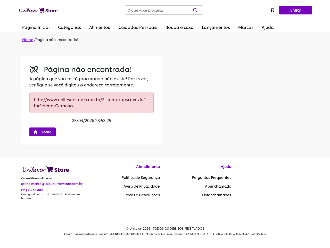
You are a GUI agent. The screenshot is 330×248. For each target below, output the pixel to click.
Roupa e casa (180, 27)
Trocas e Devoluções (142, 195)
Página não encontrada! (57, 39)
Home (27, 39)
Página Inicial (36, 27)
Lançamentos (216, 27)
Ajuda (268, 27)
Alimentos (99, 27)
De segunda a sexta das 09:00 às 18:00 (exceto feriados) (50, 196)
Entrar (295, 9)
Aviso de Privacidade (141, 186)
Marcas (245, 27)
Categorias (69, 27)
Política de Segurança (141, 177)
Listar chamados (216, 195)
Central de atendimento (36, 178)
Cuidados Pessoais (137, 27)
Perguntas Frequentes (211, 177)
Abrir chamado (218, 186)
